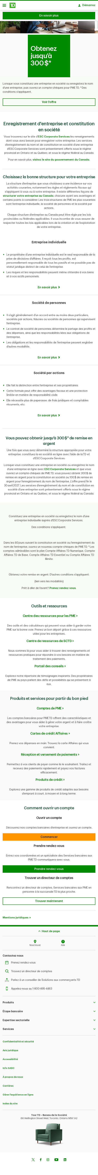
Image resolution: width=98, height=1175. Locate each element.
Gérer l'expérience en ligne (18, 1093)
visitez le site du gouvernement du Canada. (61, 158)
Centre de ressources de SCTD (49, 639)
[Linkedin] (65, 1158)
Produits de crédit (49, 778)
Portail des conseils (49, 664)
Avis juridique (10, 1048)
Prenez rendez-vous (21, 961)
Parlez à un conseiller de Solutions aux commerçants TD (43, 978)
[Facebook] (40, 1158)
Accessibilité (10, 1057)
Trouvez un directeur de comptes (29, 969)
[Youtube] (56, 1158)
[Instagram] (48, 1158)
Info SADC (8, 1066)
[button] (49, 100)
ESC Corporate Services (54, 135)
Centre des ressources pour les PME (49, 614)
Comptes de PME (49, 706)
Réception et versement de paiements (49, 752)
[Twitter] (33, 1158)
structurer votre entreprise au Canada (28, 194)
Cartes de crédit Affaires (49, 731)
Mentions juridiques (15, 916)
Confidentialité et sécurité (18, 1040)
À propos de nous (13, 1075)
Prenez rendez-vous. (63, 586)
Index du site (10, 1102)
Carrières (8, 1084)
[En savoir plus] (49, 285)
